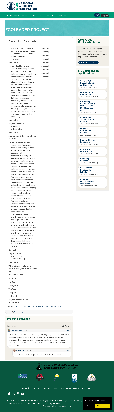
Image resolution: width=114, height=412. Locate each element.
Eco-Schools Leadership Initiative (86, 170)
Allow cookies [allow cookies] (102, 406)
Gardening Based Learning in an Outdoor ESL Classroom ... (87, 106)
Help (89, 388)
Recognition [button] (38, 15)
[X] (13, 393)
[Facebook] (9, 393)
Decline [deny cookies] (89, 406)
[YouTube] (22, 393)
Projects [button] (26, 15)
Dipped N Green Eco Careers (87, 141)
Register (105, 16)
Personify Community (62, 406)
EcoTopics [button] (50, 15)
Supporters (45, 388)
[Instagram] (18, 393)
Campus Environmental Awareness (87, 181)
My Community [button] (12, 15)
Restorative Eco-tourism (86, 150)
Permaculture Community (86, 93)
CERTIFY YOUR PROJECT (88, 62)
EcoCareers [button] (63, 15)
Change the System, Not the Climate (87, 119)
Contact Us (34, 388)
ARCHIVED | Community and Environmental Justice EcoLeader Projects (38, 306)
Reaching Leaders (84, 160)
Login (97, 15)
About (24, 388)
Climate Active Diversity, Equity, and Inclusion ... (87, 83)
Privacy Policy (79, 388)
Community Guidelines (61, 388)
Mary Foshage (19, 312)
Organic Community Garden (85, 131)
